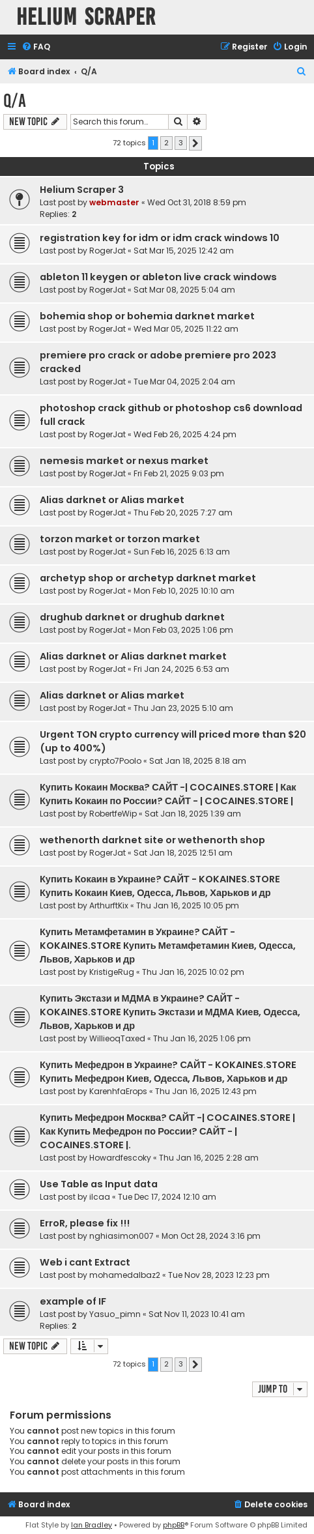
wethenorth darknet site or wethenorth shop (152, 840)
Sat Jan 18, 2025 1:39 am (193, 813)
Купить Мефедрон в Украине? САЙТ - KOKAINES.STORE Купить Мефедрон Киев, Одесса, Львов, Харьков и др (168, 1071)
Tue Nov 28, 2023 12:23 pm (219, 1275)
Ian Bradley (91, 1525)
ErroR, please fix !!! (85, 1223)
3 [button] (180, 142)
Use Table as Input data (99, 1184)
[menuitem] (35, 47)
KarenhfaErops (118, 1091)
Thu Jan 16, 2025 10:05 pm (187, 905)
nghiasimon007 (121, 1235)
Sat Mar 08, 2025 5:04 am (184, 289)
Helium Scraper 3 (82, 189)
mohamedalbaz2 (124, 1275)
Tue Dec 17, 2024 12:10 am (167, 1196)
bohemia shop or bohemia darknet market (147, 316)
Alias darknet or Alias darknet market (133, 656)
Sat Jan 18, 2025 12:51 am (183, 852)
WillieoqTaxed (117, 1038)
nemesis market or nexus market (124, 460)
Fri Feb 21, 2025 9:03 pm (179, 473)
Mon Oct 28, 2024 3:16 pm (211, 1235)
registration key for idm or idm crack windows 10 (159, 237)
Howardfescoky (120, 1157)
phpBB (173, 1525)
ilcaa (99, 1196)
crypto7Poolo (115, 760)
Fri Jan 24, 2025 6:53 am (181, 668)
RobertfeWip (113, 813)
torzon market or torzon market (120, 538)
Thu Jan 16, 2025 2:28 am (209, 1157)
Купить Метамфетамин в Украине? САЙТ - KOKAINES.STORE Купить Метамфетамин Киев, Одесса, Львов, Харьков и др (168, 945)
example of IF (73, 1301)
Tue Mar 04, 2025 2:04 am (184, 381)
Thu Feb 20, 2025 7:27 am (183, 512)
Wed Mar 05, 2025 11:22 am (186, 328)
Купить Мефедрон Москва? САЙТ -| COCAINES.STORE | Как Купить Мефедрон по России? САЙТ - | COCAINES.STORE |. (167, 1131)
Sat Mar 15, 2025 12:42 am (184, 250)
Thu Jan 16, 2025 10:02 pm (193, 971)
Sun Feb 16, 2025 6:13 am (182, 551)
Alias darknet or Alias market (112, 499)
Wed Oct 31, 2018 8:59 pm (196, 202)
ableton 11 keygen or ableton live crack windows (158, 276)
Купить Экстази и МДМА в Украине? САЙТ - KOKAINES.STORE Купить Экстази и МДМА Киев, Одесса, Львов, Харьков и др (170, 1012)
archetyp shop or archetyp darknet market (148, 578)
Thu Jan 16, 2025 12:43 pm (206, 1091)
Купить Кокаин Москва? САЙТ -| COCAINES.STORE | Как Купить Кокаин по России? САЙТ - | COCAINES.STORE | (168, 794)
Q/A (14, 101)
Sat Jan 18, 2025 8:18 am (197, 760)
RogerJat (107, 250)
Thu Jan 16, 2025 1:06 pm (202, 1038)
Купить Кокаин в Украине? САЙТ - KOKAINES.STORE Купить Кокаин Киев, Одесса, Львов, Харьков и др (160, 886)
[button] (195, 143)
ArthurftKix (108, 905)
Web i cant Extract (85, 1262)
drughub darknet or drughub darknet (132, 617)
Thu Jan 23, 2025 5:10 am (183, 708)
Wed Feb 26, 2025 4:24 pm (185, 434)
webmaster (114, 202)
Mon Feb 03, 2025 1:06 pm (183, 629)
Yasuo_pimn (115, 1314)
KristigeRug (111, 971)
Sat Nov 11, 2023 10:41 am (197, 1314)
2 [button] (166, 142)
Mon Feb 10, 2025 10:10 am (184, 590)
